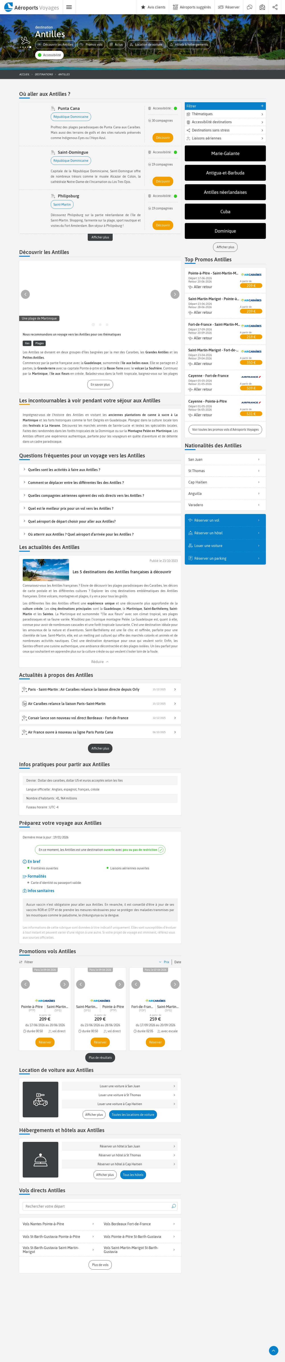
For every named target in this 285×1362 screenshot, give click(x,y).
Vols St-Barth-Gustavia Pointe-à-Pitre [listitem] (60, 1236)
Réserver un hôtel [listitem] (228, 533)
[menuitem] (31, 7)
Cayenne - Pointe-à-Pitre (207, 401)
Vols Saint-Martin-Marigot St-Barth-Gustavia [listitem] (141, 1250)
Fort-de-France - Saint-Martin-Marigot (214, 324)
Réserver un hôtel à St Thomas (137, 1155)
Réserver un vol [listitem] (228, 520)
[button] (55, 44)
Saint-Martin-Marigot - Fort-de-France (214, 350)
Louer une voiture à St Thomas (137, 1095)
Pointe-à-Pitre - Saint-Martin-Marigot (214, 273)
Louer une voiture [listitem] (228, 545)
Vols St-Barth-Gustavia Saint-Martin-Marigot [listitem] (60, 1250)
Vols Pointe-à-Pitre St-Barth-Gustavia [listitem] (141, 1236)
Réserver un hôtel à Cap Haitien (137, 1164)
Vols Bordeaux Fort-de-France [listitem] (141, 1223)
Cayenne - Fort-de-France (208, 376)
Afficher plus (100, 237)
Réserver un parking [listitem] (228, 558)
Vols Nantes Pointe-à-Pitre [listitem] (60, 1223)
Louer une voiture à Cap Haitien (137, 1104)
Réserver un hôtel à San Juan (138, 1146)
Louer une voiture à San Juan (138, 1086)
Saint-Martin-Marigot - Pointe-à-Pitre (214, 299)
